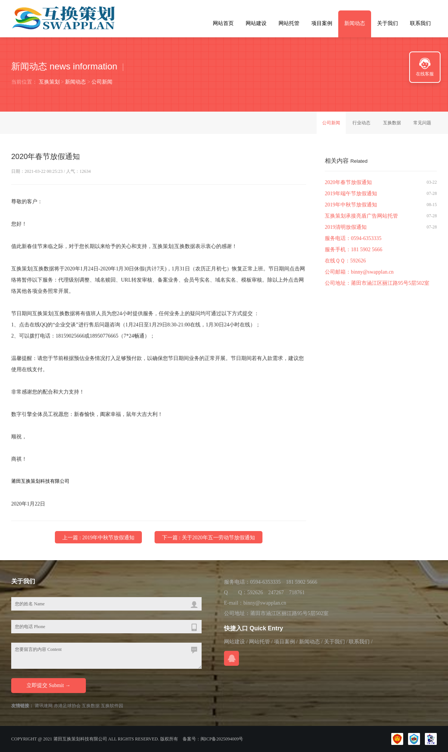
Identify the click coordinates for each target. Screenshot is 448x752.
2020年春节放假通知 (348, 183)
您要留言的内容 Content (106, 656)
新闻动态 (354, 23)
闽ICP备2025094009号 (221, 739)
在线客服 (425, 74)
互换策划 (49, 82)
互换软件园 (112, 705)
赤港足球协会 (67, 705)
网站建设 (256, 23)
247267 (276, 592)
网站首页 (223, 23)
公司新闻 (101, 82)
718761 (297, 592)
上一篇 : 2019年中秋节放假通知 (98, 538)
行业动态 (361, 122)
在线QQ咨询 (231, 658)
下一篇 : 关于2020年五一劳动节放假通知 (208, 538)
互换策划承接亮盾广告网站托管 (361, 217)
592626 (358, 262)
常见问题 (422, 122)
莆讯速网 (44, 705)
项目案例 (321, 23)
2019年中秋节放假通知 (351, 206)
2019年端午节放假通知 (351, 194)
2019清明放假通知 (346, 228)
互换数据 (392, 122)
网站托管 (289, 23)
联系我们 (420, 23)
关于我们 (387, 23)
